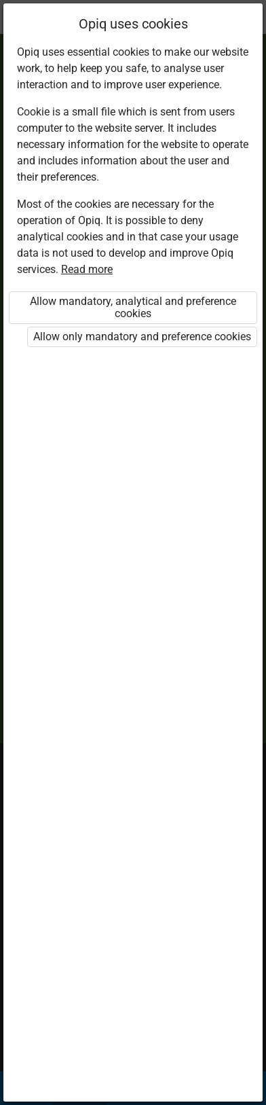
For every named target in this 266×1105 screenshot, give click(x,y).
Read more (87, 269)
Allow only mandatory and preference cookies (142, 336)
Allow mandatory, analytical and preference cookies (133, 307)
